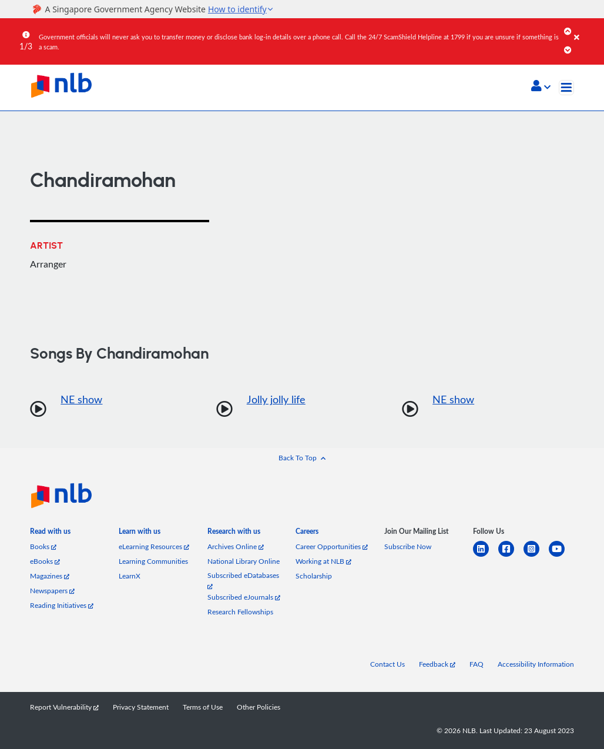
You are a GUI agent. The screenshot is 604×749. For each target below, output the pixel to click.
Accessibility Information (536, 664)
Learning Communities (153, 561)
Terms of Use (203, 707)
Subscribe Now (407, 546)
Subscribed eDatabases (243, 580)
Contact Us (387, 664)
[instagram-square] (536, 556)
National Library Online (243, 561)
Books (43, 546)
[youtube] (561, 556)
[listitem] (50, 533)
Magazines (49, 575)
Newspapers (52, 590)
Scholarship (314, 575)
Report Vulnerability (64, 707)
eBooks (45, 561)
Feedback (437, 664)
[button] (541, 87)
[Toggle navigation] (566, 87)
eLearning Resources (154, 546)
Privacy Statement (141, 707)
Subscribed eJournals (243, 597)
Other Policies (258, 707)
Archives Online (235, 546)
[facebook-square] (511, 556)
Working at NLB (323, 561)
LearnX (129, 575)
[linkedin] (485, 556)
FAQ (476, 664)
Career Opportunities (332, 546)
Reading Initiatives (61, 605)
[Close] (587, 28)
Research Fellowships (240, 611)
